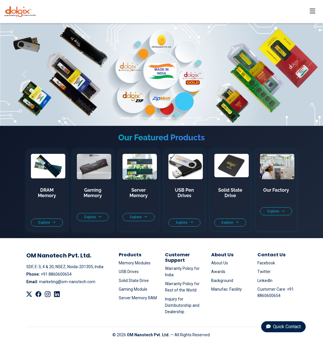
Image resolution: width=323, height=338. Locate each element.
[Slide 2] (135, 118)
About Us (219, 263)
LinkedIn (264, 280)
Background (222, 280)
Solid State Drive (134, 280)
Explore (46, 223)
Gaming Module (133, 289)
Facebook (266, 263)
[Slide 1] (125, 118)
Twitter (264, 271)
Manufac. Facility (226, 289)
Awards (218, 271)
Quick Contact (283, 326)
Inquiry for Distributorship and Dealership (182, 305)
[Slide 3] (146, 118)
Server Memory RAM (138, 298)
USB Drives (129, 271)
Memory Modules (135, 263)
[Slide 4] (156, 118)
